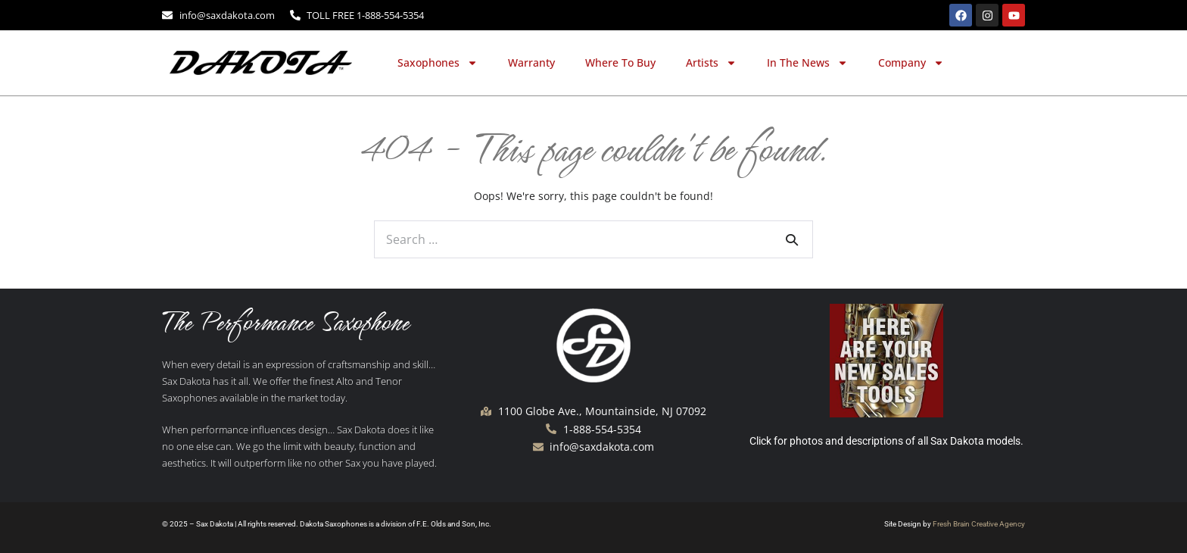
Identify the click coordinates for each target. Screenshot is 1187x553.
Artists (711, 63)
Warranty (531, 62)
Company (911, 63)
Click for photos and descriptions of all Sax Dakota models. (886, 441)
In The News (807, 63)
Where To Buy (620, 62)
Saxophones (437, 63)
